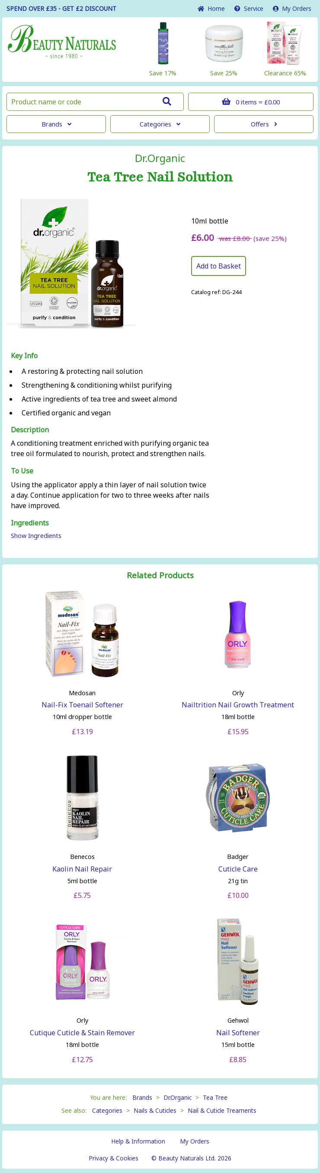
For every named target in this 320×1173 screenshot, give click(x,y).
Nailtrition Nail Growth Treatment (238, 705)
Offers (264, 124)
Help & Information (138, 1141)
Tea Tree (215, 1097)
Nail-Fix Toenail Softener (82, 705)
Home (211, 8)
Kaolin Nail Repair (82, 869)
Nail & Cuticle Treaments (222, 1110)
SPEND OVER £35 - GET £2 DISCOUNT (61, 8)
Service (248, 8)
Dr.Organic (160, 158)
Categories (160, 124)
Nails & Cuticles (155, 1110)
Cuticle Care (238, 869)
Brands (56, 124)
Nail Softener (238, 1032)
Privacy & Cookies (113, 1158)
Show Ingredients (36, 535)
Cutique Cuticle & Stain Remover (82, 1032)
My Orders (292, 8)
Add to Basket (218, 266)
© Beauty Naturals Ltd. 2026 (191, 1158)
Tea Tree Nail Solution (160, 177)
